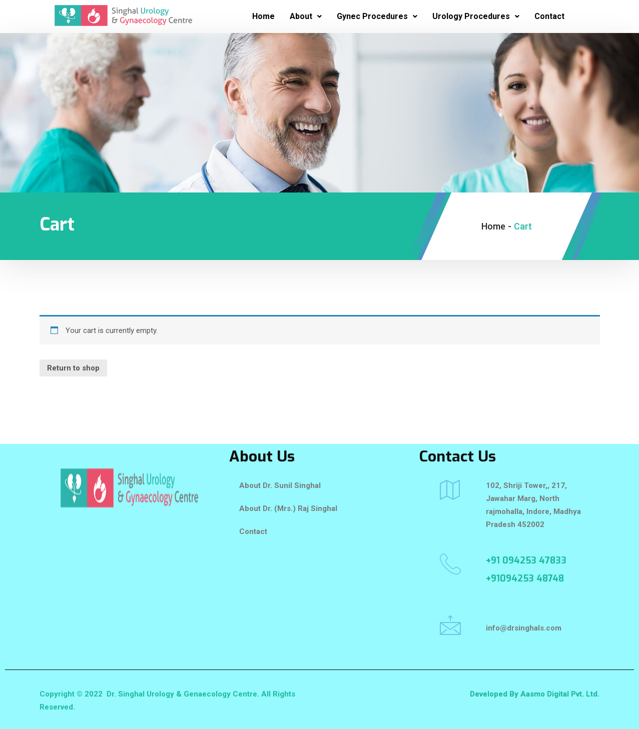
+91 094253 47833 (526, 560)
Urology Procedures (475, 16)
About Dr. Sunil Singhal (280, 485)
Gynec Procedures (377, 16)
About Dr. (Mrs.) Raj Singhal (288, 508)
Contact (549, 16)
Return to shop (73, 368)
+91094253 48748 (525, 578)
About (306, 16)
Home (263, 16)
